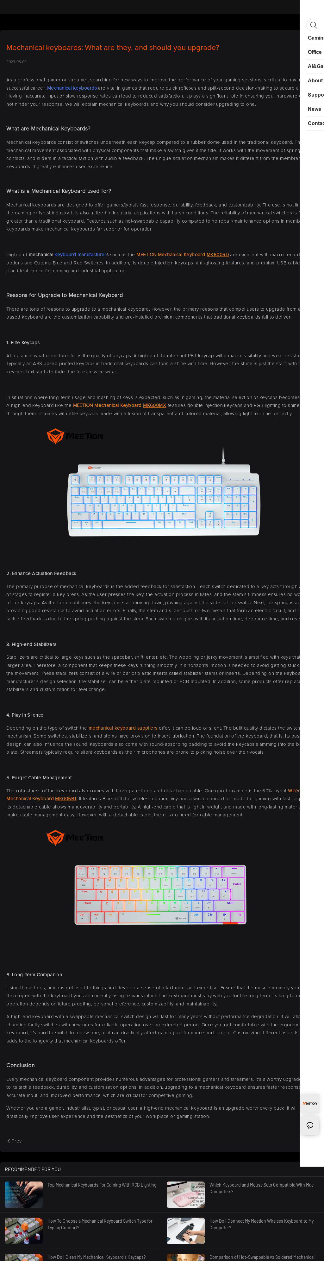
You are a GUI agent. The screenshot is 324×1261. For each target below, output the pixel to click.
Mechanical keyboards (72, 88)
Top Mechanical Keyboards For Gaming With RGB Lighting (101, 1185)
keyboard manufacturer (80, 254)
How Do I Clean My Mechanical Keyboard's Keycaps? (96, 1257)
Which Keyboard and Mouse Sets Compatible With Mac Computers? (261, 1188)
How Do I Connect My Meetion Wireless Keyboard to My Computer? (261, 1224)
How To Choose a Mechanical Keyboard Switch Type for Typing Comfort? (100, 1224)
